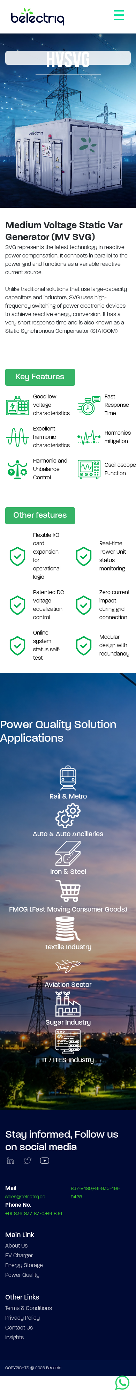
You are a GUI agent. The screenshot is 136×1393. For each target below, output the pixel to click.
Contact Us (19, 1328)
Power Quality (22, 1275)
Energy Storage (24, 1265)
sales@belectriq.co (25, 1197)
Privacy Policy (22, 1318)
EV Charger (19, 1256)
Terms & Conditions (28, 1308)
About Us (16, 1246)
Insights (14, 1338)
